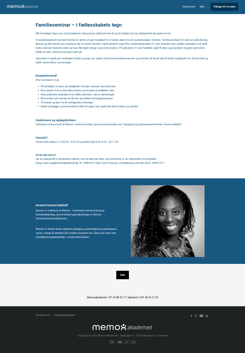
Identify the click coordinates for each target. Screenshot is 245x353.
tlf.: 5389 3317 (156, 162)
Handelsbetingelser (64, 315)
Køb (122, 274)
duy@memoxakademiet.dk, (64, 162)
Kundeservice (43, 315)
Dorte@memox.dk (129, 162)
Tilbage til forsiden (224, 6)
